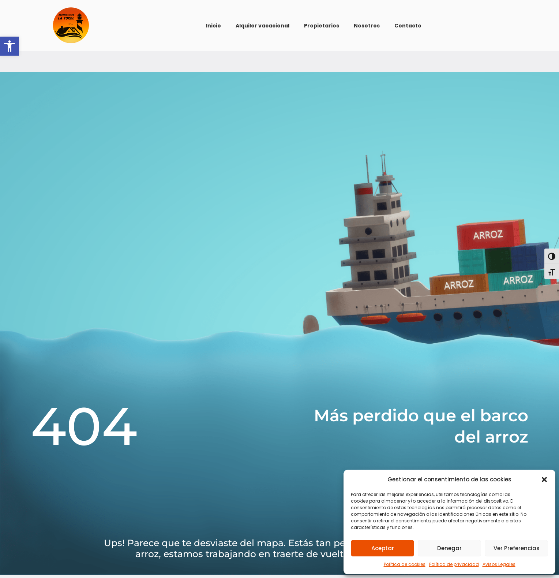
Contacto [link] (407, 25)
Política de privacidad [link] (454, 564)
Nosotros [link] (367, 25)
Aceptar (382, 548)
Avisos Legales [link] (499, 564)
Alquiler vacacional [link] (262, 25)
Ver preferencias (517, 548)
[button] (544, 479)
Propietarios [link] (321, 25)
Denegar (449, 548)
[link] (9, 46)
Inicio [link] (213, 25)
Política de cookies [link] (404, 564)
